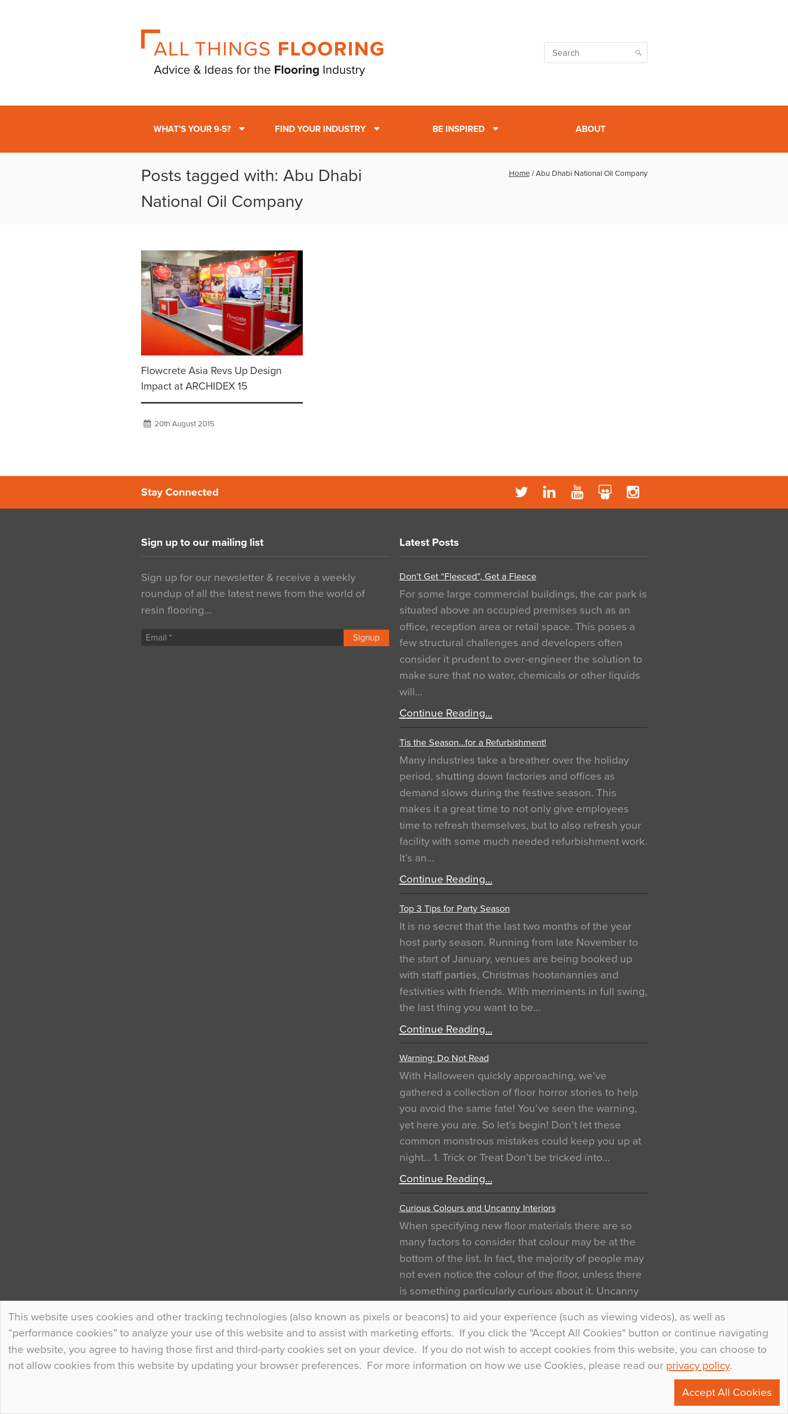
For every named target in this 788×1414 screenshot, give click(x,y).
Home (519, 173)
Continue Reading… (445, 713)
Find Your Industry (320, 129)
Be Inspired (458, 129)
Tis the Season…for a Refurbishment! (472, 742)
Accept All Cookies (727, 1392)
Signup (366, 637)
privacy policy (698, 1365)
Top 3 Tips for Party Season (454, 908)
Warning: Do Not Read (444, 1058)
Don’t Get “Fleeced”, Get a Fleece (467, 576)
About (591, 129)
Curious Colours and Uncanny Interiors (477, 1208)
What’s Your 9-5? (192, 129)
